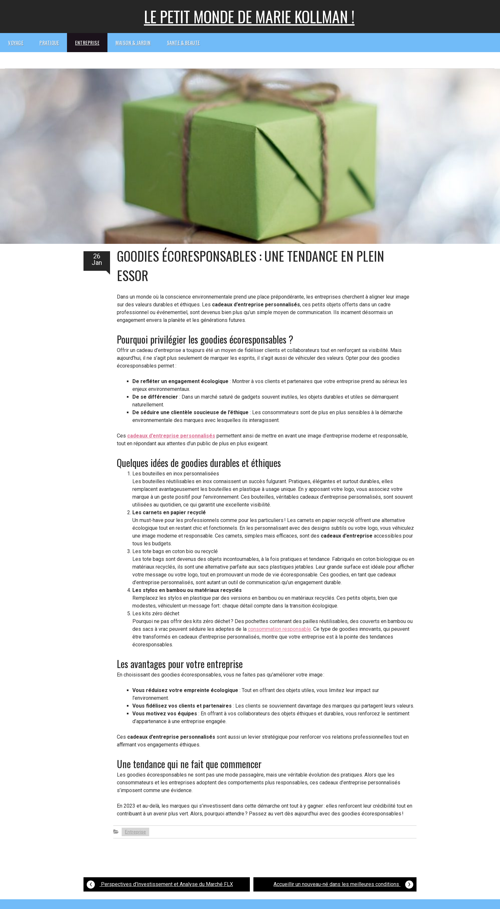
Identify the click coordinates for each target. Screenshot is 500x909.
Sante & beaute (183, 42)
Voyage (15, 42)
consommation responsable (279, 629)
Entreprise (87, 42)
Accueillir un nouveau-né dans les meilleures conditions (343, 883)
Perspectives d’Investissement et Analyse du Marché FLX (160, 883)
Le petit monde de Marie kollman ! (249, 16)
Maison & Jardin (133, 42)
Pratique (49, 42)
